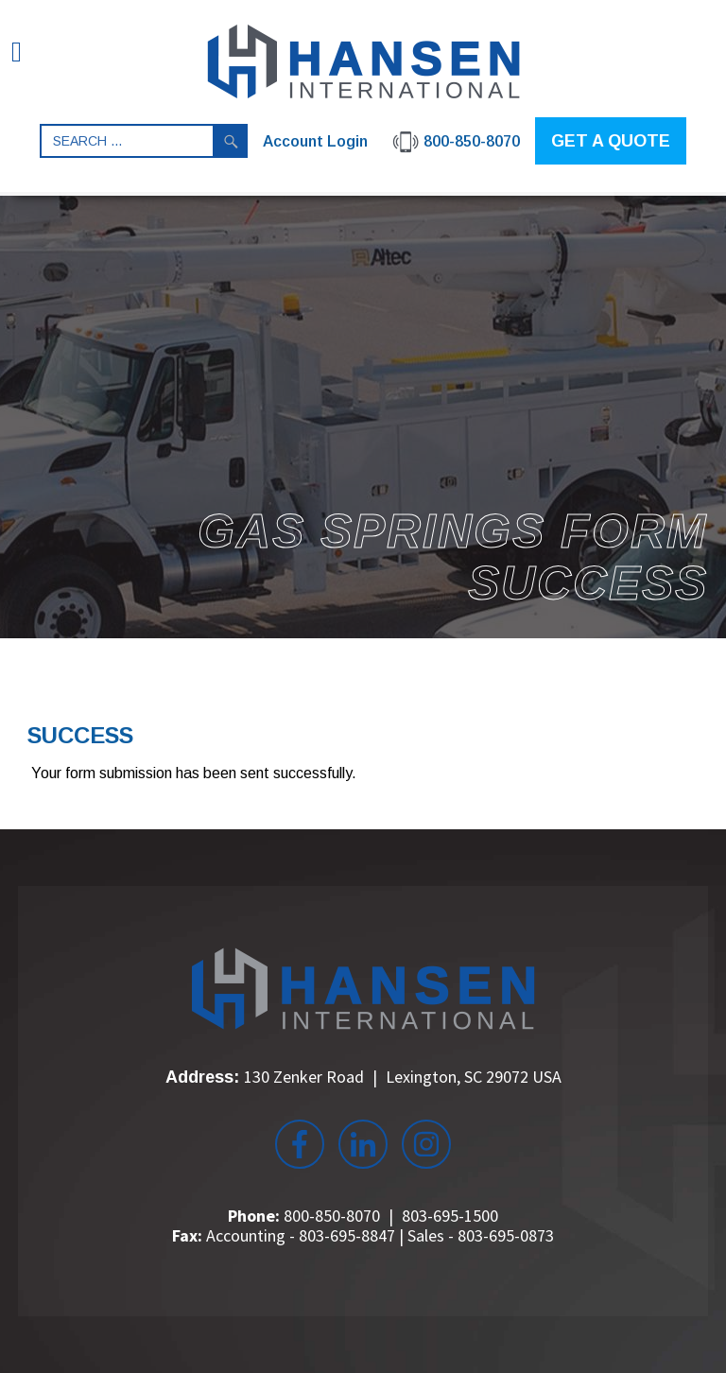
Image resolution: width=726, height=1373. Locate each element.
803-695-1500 (450, 1215)
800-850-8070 (332, 1215)
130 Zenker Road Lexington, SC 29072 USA (403, 1076)
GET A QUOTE (610, 140)
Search (231, 141)
